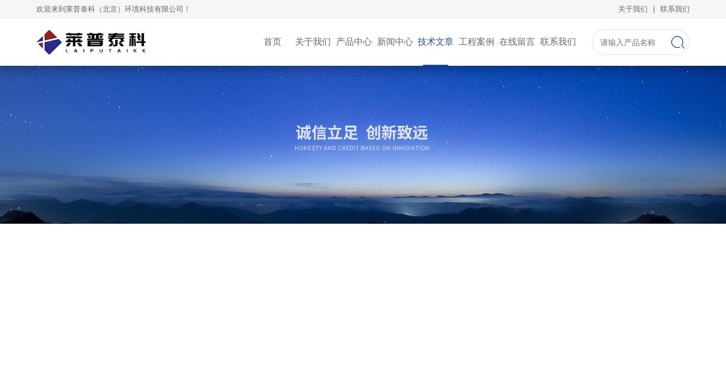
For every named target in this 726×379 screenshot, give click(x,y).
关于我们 (633, 9)
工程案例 (477, 42)
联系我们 (675, 9)
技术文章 (435, 42)
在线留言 (517, 42)
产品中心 (354, 42)
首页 (272, 42)
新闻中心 (395, 42)
